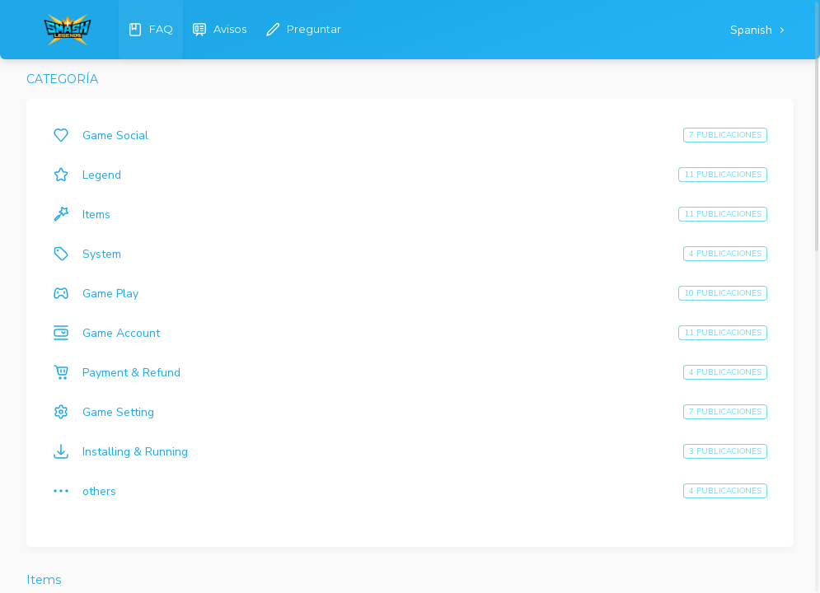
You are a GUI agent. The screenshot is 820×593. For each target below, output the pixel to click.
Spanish (752, 30)
